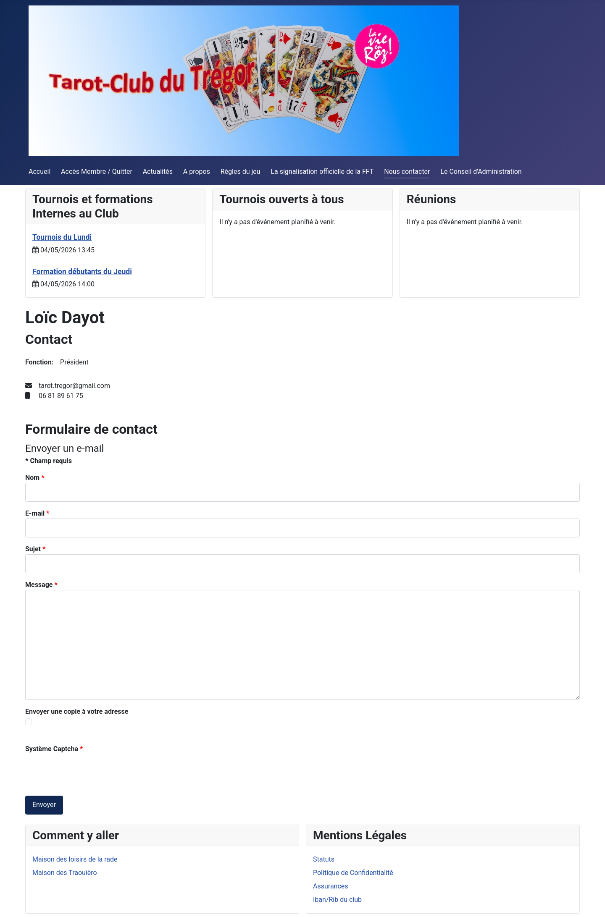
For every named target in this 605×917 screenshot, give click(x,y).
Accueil (39, 172)
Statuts (323, 859)
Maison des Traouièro (64, 873)
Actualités (158, 172)
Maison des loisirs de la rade (75, 859)
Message (41, 585)
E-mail (37, 513)
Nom (34, 478)
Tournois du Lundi (62, 237)
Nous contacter (407, 172)
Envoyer (44, 805)
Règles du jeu (240, 172)
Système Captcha (54, 749)
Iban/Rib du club (337, 900)
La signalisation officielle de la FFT (322, 172)
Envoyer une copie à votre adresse (76, 711)
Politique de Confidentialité (353, 873)
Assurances (330, 886)
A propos (196, 172)
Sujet (35, 549)
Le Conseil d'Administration (480, 172)
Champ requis (48, 461)
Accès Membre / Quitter (96, 172)
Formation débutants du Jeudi (82, 271)
